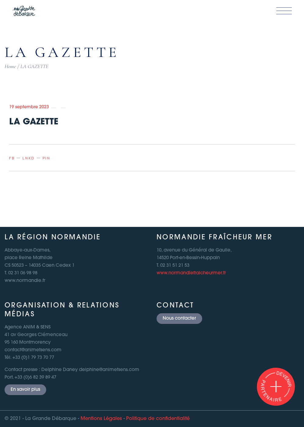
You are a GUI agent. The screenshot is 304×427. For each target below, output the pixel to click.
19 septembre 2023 (29, 107)
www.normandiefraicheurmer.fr (191, 273)
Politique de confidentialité (158, 418)
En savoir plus (25, 389)
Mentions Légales (101, 418)
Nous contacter (179, 318)
